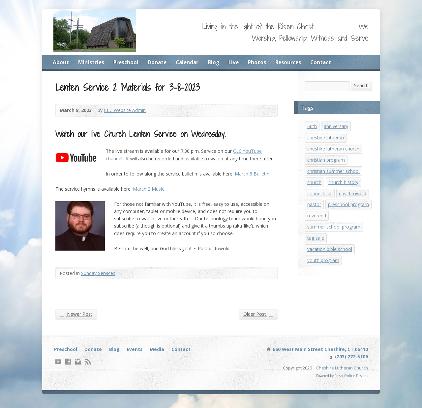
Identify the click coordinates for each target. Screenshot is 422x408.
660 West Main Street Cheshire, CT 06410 (319, 352)
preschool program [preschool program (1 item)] (328, 221)
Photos (261, 62)
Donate (158, 62)
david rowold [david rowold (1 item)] (354, 198)
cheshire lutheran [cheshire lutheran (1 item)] (325, 139)
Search (361, 86)
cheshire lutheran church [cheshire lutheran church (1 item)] (333, 151)
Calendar (189, 62)
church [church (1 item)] (314, 186)
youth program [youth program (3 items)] (323, 280)
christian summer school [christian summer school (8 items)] (333, 174)
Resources (292, 62)
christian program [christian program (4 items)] (326, 162)
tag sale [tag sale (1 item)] (316, 257)
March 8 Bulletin (254, 176)
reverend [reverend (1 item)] (316, 233)
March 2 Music (149, 191)
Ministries (91, 62)
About (61, 62)
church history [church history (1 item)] (343, 186)
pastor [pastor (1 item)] (314, 209)
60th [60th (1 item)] (312, 127)
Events (137, 352)
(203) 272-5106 (350, 360)
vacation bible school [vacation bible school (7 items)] (330, 268)
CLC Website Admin (125, 111)
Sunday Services (99, 276)
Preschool (126, 62)
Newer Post (76, 317)
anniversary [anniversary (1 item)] (336, 127)
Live (236, 62)
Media (159, 352)
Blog (216, 62)
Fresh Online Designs (351, 380)
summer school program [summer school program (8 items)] (334, 245)
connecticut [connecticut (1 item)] (320, 198)
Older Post (258, 317)
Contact (325, 62)
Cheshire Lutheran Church (342, 372)
